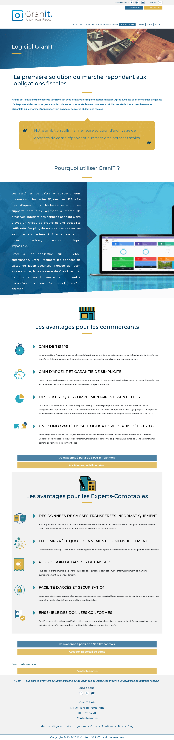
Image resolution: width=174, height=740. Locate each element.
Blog (130, 726)
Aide (149, 24)
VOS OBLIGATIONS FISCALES (102, 24)
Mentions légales (51, 726)
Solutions (107, 726)
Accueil (78, 24)
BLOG (158, 24)
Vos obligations (76, 726)
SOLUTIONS (127, 24)
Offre (140, 24)
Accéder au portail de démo (87, 465)
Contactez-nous (87, 718)
